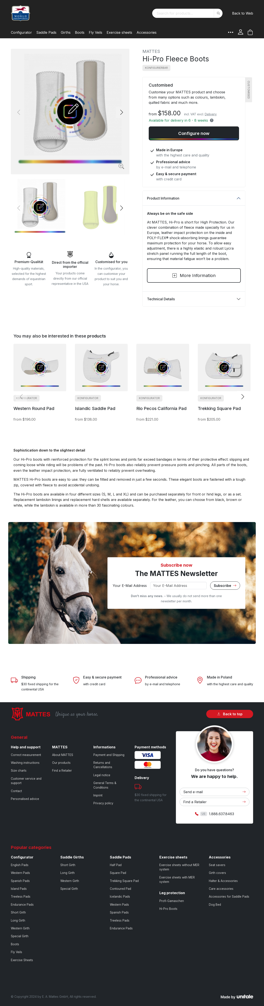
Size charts (18, 770)
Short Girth (18, 912)
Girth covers (217, 873)
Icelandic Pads (120, 896)
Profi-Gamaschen (171, 901)
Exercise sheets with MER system (177, 879)
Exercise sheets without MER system (179, 867)
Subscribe (225, 585)
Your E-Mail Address (130, 585)
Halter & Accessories (223, 881)
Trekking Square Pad (124, 881)
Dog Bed (215, 904)
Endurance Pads (22, 904)
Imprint (97, 795)
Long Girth (18, 920)
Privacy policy (103, 803)
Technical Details (161, 299)
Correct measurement (26, 755)
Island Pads (19, 888)
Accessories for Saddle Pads (229, 896)
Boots (15, 944)
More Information (194, 275)
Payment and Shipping (108, 755)
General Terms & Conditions (104, 785)
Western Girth (20, 928)
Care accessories (221, 888)
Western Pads (20, 873)
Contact (16, 791)
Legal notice (101, 775)
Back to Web (242, 13)
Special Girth (19, 936)
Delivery (211, 114)
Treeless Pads (20, 896)
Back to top (230, 714)
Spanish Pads (20, 881)
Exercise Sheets (22, 960)
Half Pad (116, 865)
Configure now (194, 133)
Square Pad (118, 873)
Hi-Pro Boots (168, 908)
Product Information (163, 198)
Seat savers (217, 865)
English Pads (19, 865)
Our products (61, 762)
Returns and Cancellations (102, 765)
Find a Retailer (62, 770)
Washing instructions (25, 762)
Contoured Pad (120, 888)
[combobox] (187, 13)
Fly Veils (16, 952)
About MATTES (62, 755)
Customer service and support (26, 781)
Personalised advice (25, 799)
